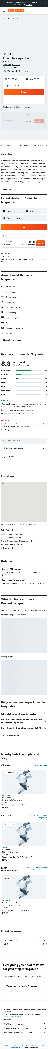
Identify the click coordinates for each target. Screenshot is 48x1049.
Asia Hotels (24, 1045)
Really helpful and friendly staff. (17, 413)
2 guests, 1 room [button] (12, 85)
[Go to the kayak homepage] (16, 10)
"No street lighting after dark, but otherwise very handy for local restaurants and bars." (23, 425)
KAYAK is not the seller (25, 1023)
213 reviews (23, 71)
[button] (45, 3)
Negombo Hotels (16, 1048)
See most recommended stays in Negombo (37, 868)
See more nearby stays (37, 765)
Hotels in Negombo (14, 991)
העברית (29, 5)
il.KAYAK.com (6, 1045)
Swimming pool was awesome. (17, 410)
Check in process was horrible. (16, 430)
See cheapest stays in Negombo (38, 816)
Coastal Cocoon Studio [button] (11, 903)
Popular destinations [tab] (34, 976)
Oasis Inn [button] (6, 849)
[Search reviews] (26, 440)
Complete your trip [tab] (13, 976)
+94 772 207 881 (10, 67)
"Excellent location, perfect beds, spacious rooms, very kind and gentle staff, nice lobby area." (23, 405)
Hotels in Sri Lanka (37, 1045)
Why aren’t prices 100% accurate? (25, 1032)
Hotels (15, 1045)
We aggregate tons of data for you (25, 1028)
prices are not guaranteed (12, 1016)
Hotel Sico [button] (6, 797)
